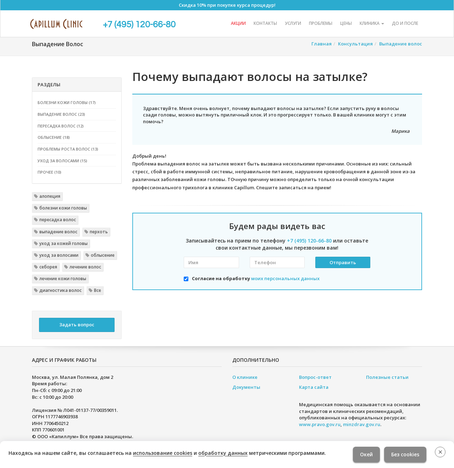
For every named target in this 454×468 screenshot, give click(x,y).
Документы (246, 387)
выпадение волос (58, 232)
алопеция (49, 196)
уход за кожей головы (63, 243)
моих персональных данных (285, 278)
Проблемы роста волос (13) (68, 149)
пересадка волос (57, 220)
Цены (346, 23)
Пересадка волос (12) (61, 126)
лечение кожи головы (62, 279)
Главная (321, 43)
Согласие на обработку (256, 278)
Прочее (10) (49, 172)
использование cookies (162, 453)
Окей (366, 454)
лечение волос (85, 267)
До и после (405, 23)
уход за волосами (58, 255)
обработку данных (223, 453)
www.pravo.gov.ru (319, 424)
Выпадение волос (400, 43)
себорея (48, 267)
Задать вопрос (76, 324)
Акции (238, 23)
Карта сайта (313, 387)
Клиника (372, 23)
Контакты (265, 23)
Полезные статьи (387, 377)
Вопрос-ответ (315, 377)
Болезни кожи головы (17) (67, 102)
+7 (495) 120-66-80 (139, 24)
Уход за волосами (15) (62, 160)
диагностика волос (60, 290)
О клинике (245, 377)
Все (97, 290)
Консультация (355, 43)
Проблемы (320, 23)
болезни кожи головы (63, 208)
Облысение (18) (54, 137)
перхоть (99, 232)
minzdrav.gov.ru (361, 424)
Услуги (293, 23)
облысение (103, 255)
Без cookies (405, 454)
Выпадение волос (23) (61, 114)
